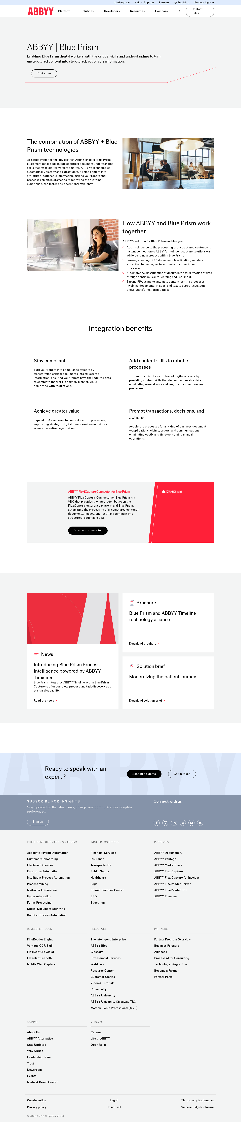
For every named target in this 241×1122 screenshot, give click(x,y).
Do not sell (114, 1107)
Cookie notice (36, 1100)
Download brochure (144, 643)
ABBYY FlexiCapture (168, 871)
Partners (164, 2)
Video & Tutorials (102, 983)
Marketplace (122, 2)
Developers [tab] (112, 11)
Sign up (38, 821)
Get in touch (182, 774)
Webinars (97, 964)
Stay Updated (36, 1044)
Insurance (97, 859)
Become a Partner (166, 970)
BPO (94, 896)
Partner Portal (164, 977)
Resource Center (102, 970)
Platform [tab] (64, 11)
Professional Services (106, 958)
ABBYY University (103, 995)
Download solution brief (147, 700)
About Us (33, 1032)
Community (98, 989)
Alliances (160, 952)
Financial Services (103, 852)
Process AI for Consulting (171, 958)
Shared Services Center (107, 890)
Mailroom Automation (42, 890)
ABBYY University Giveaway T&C (113, 1001)
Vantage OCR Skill (40, 945)
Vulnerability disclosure (197, 1107)
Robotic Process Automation (46, 915)
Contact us (44, 73)
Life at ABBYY (100, 1038)
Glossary (97, 952)
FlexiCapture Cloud (40, 952)
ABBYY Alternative (40, 1038)
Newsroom (34, 1069)
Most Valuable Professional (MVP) (114, 1008)
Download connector (88, 530)
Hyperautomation (39, 896)
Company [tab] (161, 11)
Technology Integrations (171, 964)
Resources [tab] (137, 11)
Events (31, 1076)
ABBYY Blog (99, 945)
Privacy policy (36, 1107)
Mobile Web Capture (41, 964)
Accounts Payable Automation (47, 852)
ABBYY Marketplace (168, 865)
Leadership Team (39, 1057)
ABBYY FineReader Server (172, 884)
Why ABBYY (35, 1051)
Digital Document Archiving (46, 908)
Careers (96, 1032)
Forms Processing (39, 902)
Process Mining (37, 884)
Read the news (45, 700)
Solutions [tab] (87, 11)
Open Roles (99, 1044)
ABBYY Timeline (165, 896)
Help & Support (144, 2)
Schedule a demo (144, 774)
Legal (94, 884)
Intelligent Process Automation (48, 877)
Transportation (101, 865)
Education (98, 902)
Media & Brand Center (42, 1082)
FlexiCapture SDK (39, 958)
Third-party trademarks (197, 1100)
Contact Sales (197, 11)
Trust (30, 1063)
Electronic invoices (40, 865)
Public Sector (100, 871)
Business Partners (166, 945)
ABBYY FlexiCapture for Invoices (177, 877)
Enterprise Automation (42, 871)
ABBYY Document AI (168, 852)
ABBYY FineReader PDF (170, 890)
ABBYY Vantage (165, 859)
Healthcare (98, 877)
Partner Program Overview (172, 939)
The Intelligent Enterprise (108, 939)
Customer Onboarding (42, 859)
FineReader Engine (40, 939)
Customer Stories (103, 977)
